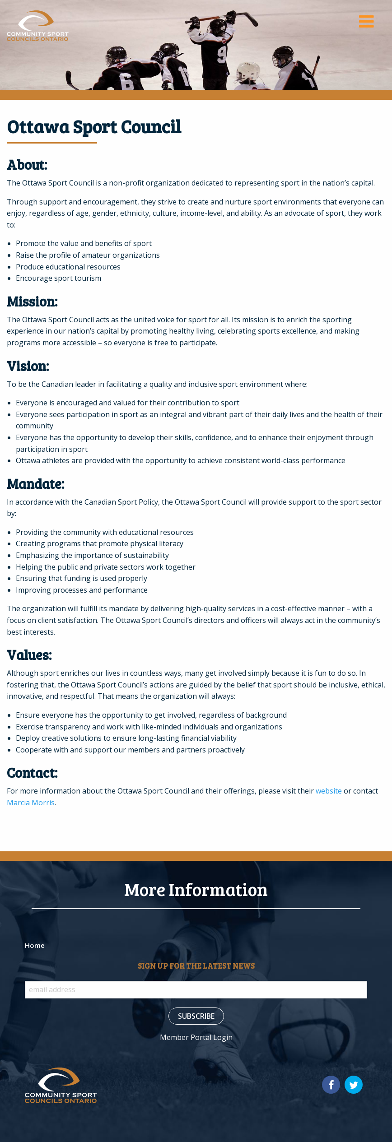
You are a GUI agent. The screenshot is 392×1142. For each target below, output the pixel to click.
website (329, 791)
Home (35, 945)
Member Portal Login (196, 1037)
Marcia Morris (31, 803)
